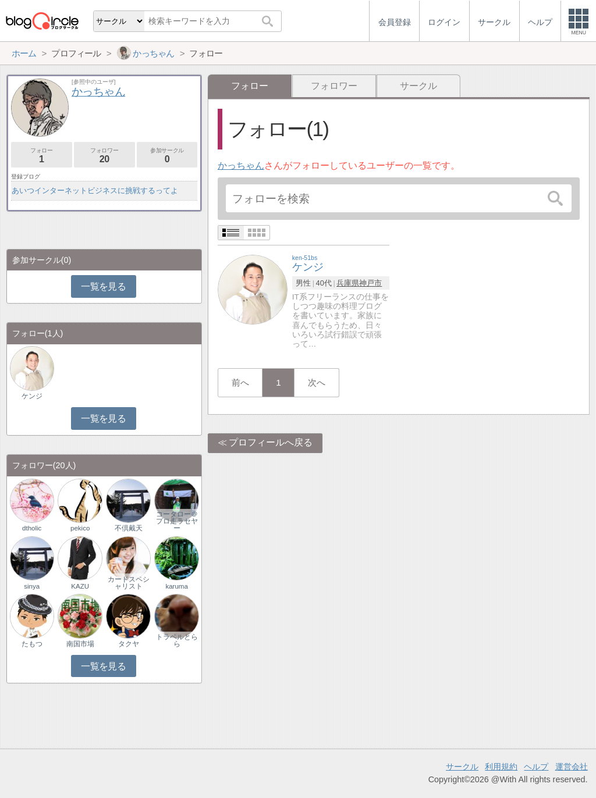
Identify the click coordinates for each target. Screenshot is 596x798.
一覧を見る (103, 286)
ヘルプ (536, 766)
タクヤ (128, 643)
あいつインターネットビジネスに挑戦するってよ (95, 190)
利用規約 (501, 766)
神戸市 (370, 283)
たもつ (32, 643)
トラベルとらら (177, 640)
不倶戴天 (129, 528)
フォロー (41, 155)
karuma (176, 586)
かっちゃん (241, 165)
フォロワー (334, 86)
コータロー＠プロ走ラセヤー (177, 521)
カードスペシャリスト (129, 583)
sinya (32, 586)
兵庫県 (347, 283)
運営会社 (571, 766)
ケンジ (32, 396)
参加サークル (167, 155)
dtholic (31, 528)
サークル (418, 86)
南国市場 (80, 643)
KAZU (80, 586)
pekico (80, 528)
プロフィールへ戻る (271, 442)
